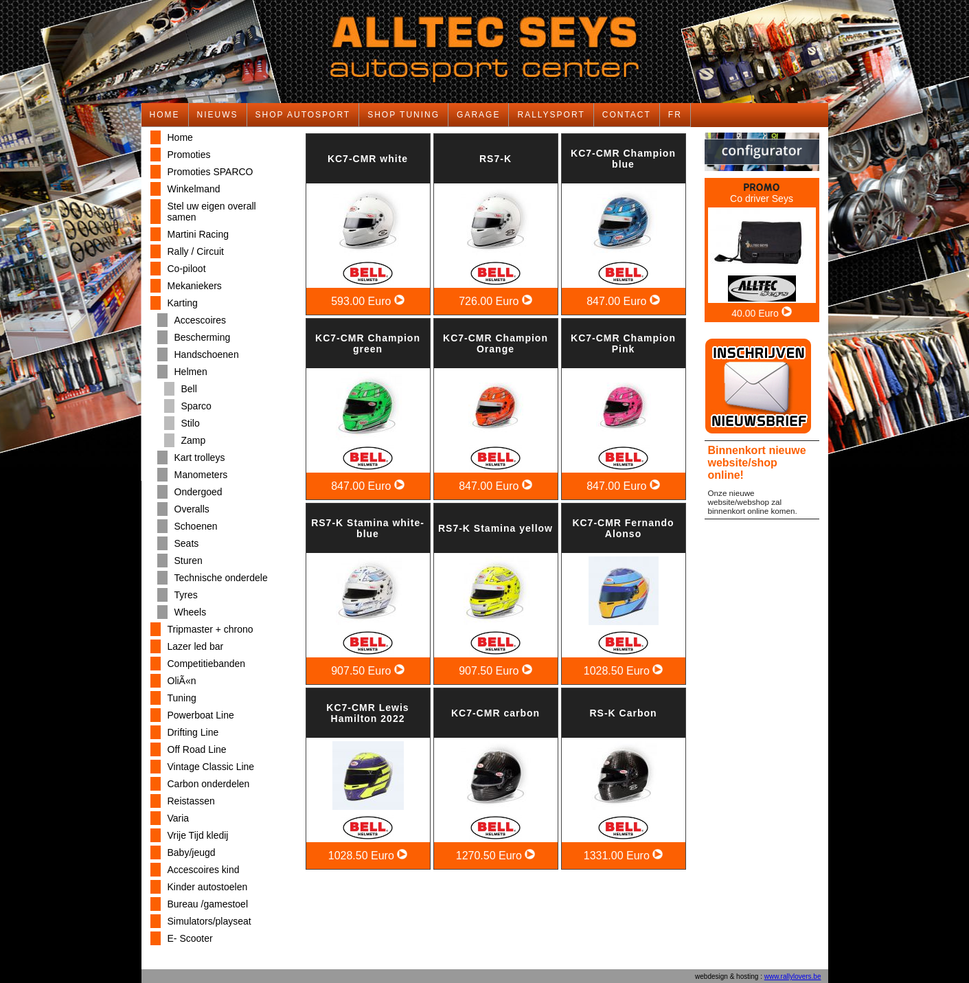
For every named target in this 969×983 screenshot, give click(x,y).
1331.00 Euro (623, 855)
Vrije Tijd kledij (198, 835)
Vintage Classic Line (211, 766)
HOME (165, 115)
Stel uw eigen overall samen (212, 212)
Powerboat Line (201, 715)
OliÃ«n (182, 680)
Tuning (182, 697)
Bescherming (202, 337)
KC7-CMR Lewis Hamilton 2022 (367, 713)
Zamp (193, 440)
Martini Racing (198, 234)
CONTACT (626, 115)
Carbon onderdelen (209, 783)
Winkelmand (194, 188)
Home (180, 137)
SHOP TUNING (403, 115)
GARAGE (478, 115)
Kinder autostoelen (208, 886)
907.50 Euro (367, 671)
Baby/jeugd (192, 852)
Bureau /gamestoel (208, 904)
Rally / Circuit (196, 251)
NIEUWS (217, 115)
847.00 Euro (623, 301)
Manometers (201, 474)
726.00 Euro (495, 301)
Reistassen (191, 800)
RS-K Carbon (623, 713)
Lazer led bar (196, 646)
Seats (186, 543)
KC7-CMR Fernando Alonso (623, 528)
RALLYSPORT (550, 115)
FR (675, 115)
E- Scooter (190, 938)
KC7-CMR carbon (495, 713)
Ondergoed (198, 491)
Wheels (190, 612)
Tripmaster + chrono (210, 629)
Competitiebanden (207, 663)
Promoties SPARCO (210, 171)
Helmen (190, 371)
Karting (183, 302)
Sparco (196, 405)
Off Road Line (197, 749)
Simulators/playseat (209, 921)
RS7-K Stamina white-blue (367, 528)
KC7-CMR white (368, 158)
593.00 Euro (367, 301)
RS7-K (495, 158)
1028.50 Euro (623, 671)
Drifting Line (193, 732)
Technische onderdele (221, 577)
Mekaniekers (195, 285)
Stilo (190, 423)
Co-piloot (187, 268)
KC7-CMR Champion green (367, 343)
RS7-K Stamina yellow (495, 528)
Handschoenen (206, 354)
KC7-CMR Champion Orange (495, 343)
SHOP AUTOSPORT (303, 115)
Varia (179, 818)
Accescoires (200, 320)
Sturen (188, 560)
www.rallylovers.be (792, 976)
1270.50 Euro (496, 855)
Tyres (186, 594)
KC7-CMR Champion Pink (623, 343)
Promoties (189, 154)
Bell (189, 388)
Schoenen (196, 526)
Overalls (191, 509)
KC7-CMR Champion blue (623, 159)
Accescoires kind (204, 869)
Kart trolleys (199, 457)
